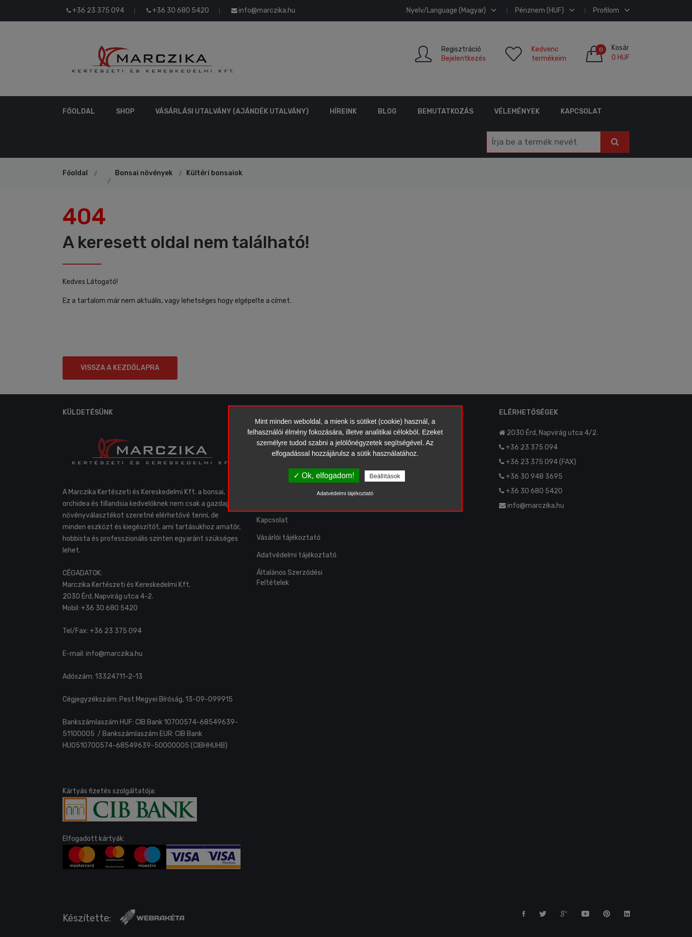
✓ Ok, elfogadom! (323, 475)
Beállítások (385, 476)
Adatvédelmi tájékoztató (345, 493)
